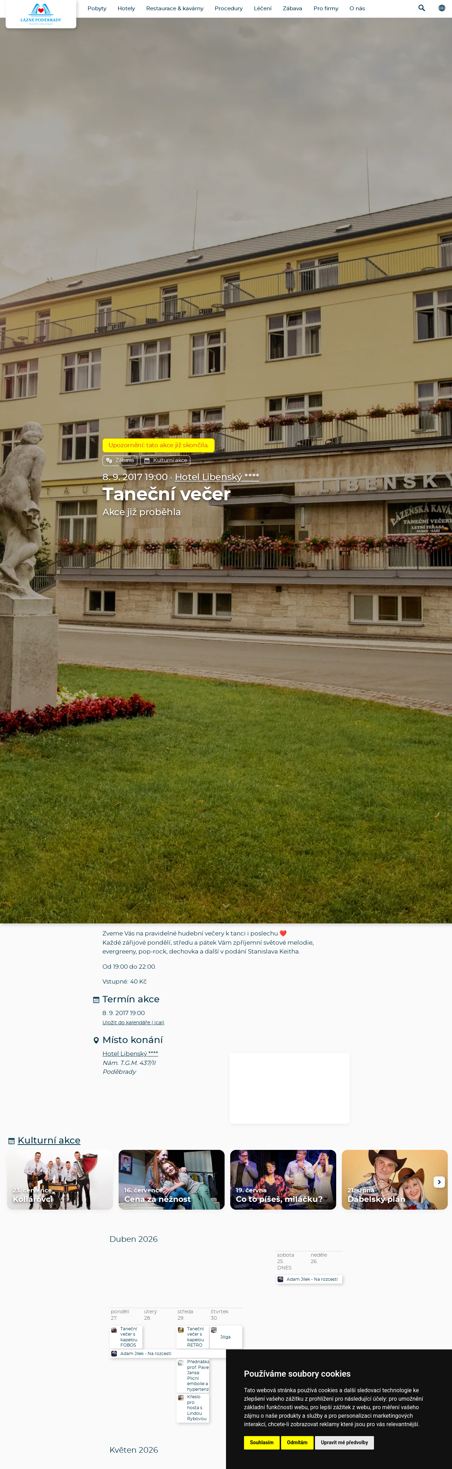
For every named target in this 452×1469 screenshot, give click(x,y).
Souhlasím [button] (262, 1442)
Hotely (126, 8)
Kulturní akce (165, 460)
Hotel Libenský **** (217, 477)
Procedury (229, 8)
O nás (357, 8)
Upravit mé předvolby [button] (344, 1442)
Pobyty (97, 8)
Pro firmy (326, 8)
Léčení (263, 8)
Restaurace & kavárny (174, 8)
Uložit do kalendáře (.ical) (133, 1022)
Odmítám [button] (297, 1442)
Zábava (292, 8)
